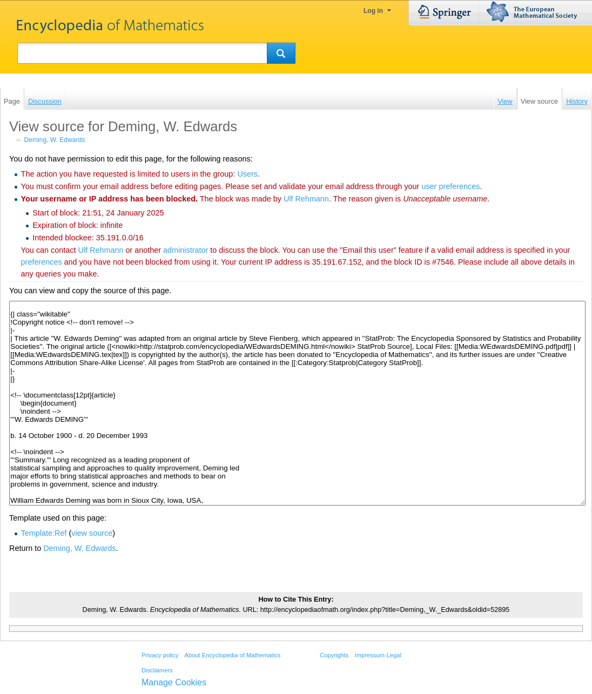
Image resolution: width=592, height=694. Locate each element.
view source (91, 533)
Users (247, 174)
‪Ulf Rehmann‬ (306, 198)
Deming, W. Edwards (54, 140)
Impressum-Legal (378, 655)
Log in (373, 11)
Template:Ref (44, 533)
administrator (185, 250)
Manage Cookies (174, 682)
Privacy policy (160, 655)
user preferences (450, 186)
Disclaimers (157, 670)
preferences (41, 262)
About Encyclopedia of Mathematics (232, 655)
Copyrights (334, 655)
